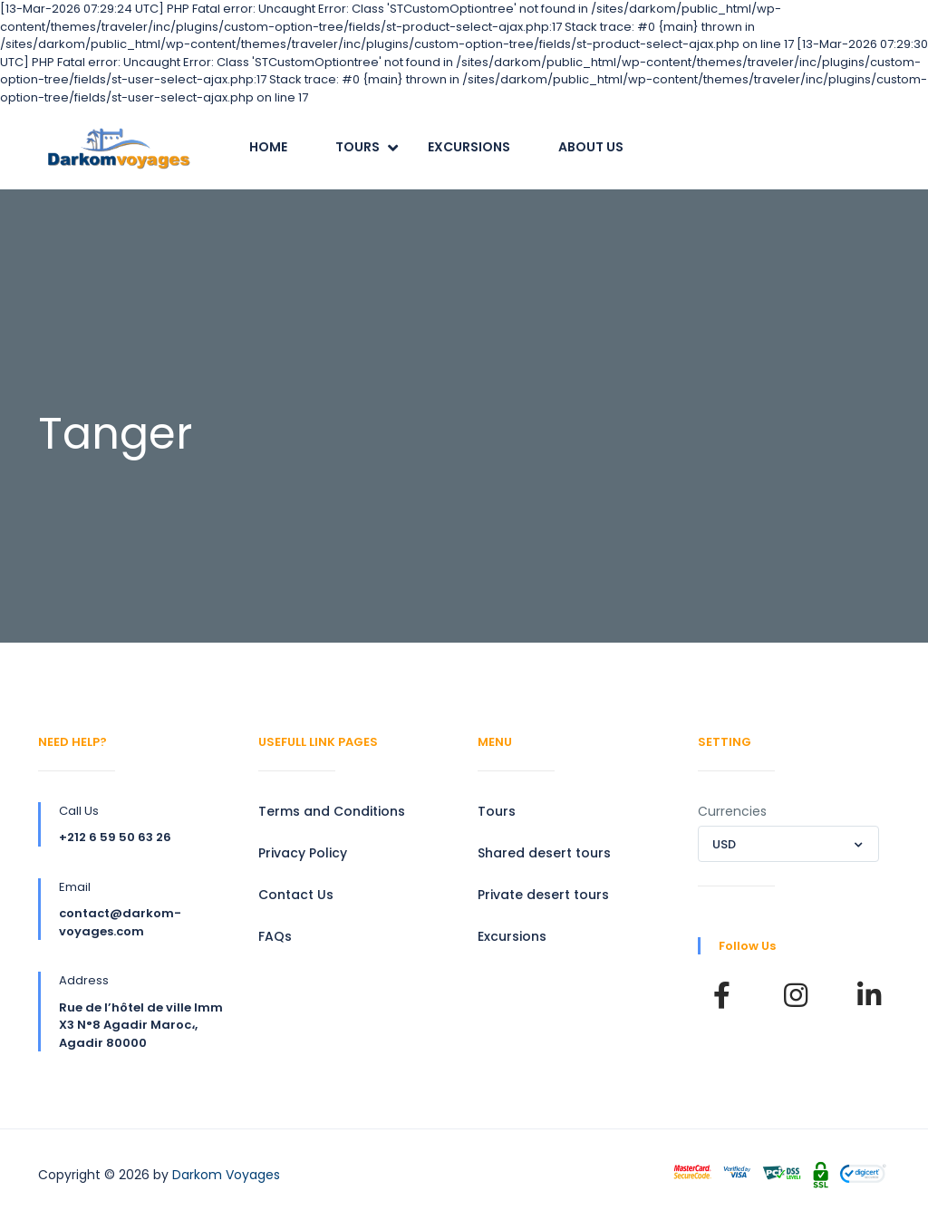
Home (268, 147)
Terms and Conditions (331, 811)
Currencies (732, 811)
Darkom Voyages (226, 1175)
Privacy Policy (302, 853)
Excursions (469, 147)
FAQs (275, 936)
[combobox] (788, 844)
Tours (357, 147)
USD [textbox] (724, 844)
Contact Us (296, 895)
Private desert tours (543, 895)
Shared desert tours (544, 853)
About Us (591, 147)
